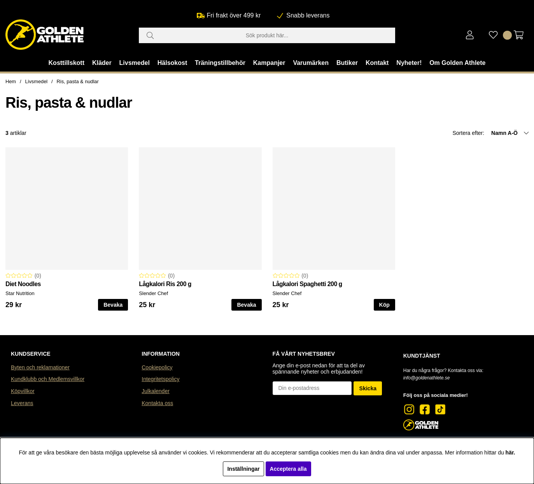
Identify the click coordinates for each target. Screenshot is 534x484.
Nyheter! (409, 62)
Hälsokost (172, 62)
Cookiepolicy (157, 367)
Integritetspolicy (160, 379)
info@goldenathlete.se (426, 378)
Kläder (102, 62)
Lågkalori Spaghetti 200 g (307, 284)
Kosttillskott (66, 62)
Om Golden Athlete (457, 62)
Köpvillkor (23, 391)
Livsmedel (134, 62)
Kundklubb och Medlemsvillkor (47, 379)
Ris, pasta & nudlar (78, 81)
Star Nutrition (20, 293)
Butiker (347, 62)
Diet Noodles (23, 284)
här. (510, 452)
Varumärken (311, 62)
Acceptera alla (288, 469)
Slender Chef (153, 293)
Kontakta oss (157, 403)
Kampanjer (269, 62)
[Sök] (267, 35)
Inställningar (243, 469)
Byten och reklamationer (40, 367)
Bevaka (113, 305)
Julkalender (156, 391)
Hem (10, 81)
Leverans (22, 403)
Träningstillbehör (220, 62)
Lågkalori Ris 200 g (165, 284)
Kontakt (377, 62)
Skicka (367, 388)
